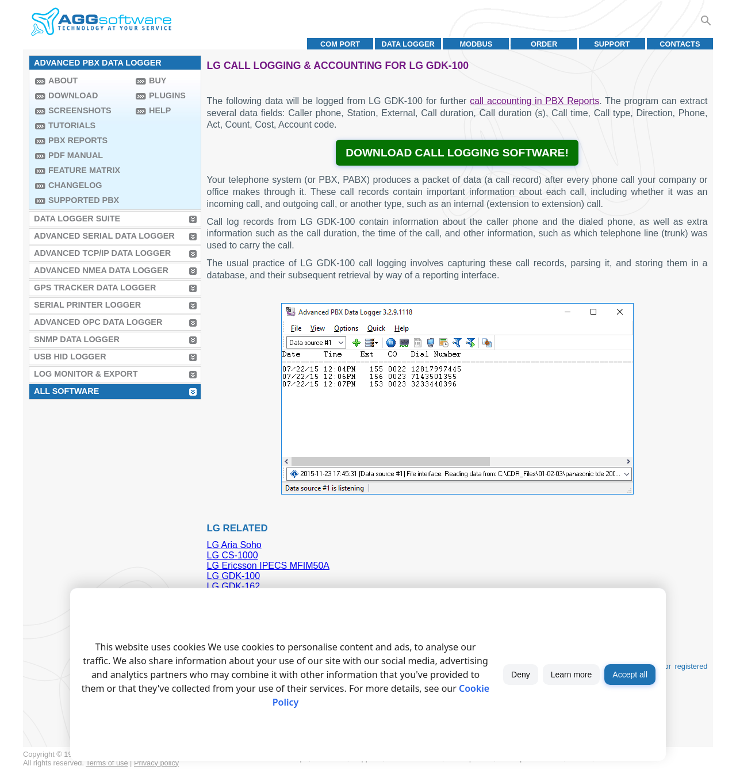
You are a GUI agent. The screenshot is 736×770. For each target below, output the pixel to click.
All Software (66, 391)
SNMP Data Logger (77, 339)
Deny (520, 674)
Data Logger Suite (77, 218)
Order (544, 44)
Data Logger (408, 44)
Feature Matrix (84, 170)
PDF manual (75, 155)
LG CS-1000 (232, 555)
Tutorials (71, 125)
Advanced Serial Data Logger (104, 235)
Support (612, 44)
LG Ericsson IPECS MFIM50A (268, 565)
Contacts (680, 44)
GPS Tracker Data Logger (95, 287)
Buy (157, 80)
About (63, 80)
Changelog (75, 185)
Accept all (629, 674)
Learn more (571, 674)
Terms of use (107, 762)
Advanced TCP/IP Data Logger (102, 253)
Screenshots (80, 110)
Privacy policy (156, 762)
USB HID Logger (70, 356)
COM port (340, 44)
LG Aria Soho (234, 545)
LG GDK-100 (233, 576)
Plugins (167, 95)
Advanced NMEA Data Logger (101, 270)
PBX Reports (78, 140)
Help (160, 110)
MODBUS (475, 44)
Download (73, 95)
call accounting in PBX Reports (534, 101)
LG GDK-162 (233, 586)
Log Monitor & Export (85, 373)
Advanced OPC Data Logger (98, 322)
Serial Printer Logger (87, 304)
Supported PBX (83, 200)
